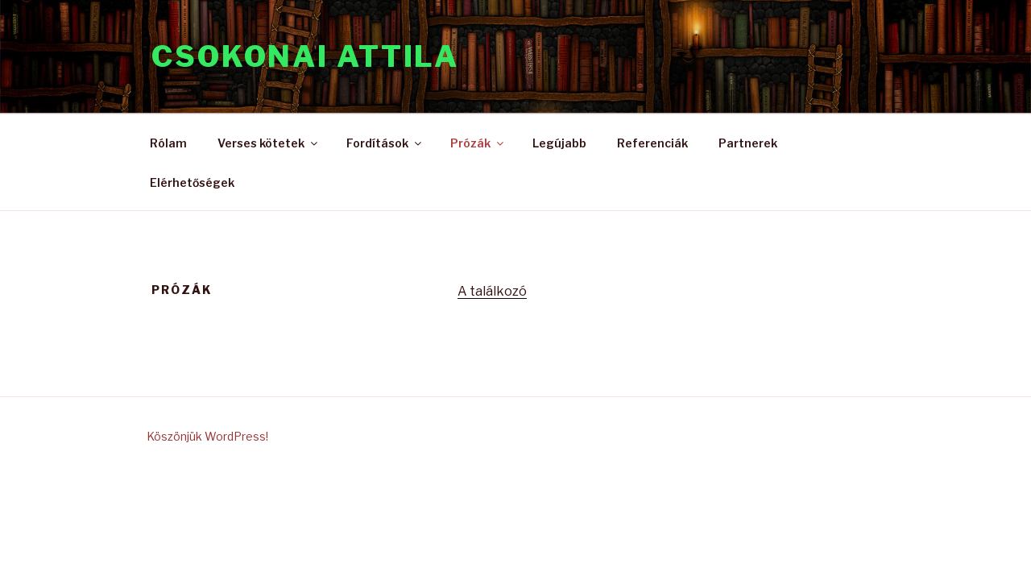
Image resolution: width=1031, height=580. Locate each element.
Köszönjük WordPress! (207, 436)
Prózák (478, 143)
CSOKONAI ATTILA (305, 56)
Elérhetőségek (192, 182)
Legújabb (559, 143)
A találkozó (492, 291)
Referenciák (652, 143)
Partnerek (747, 143)
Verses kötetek (268, 143)
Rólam (168, 143)
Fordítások (385, 143)
